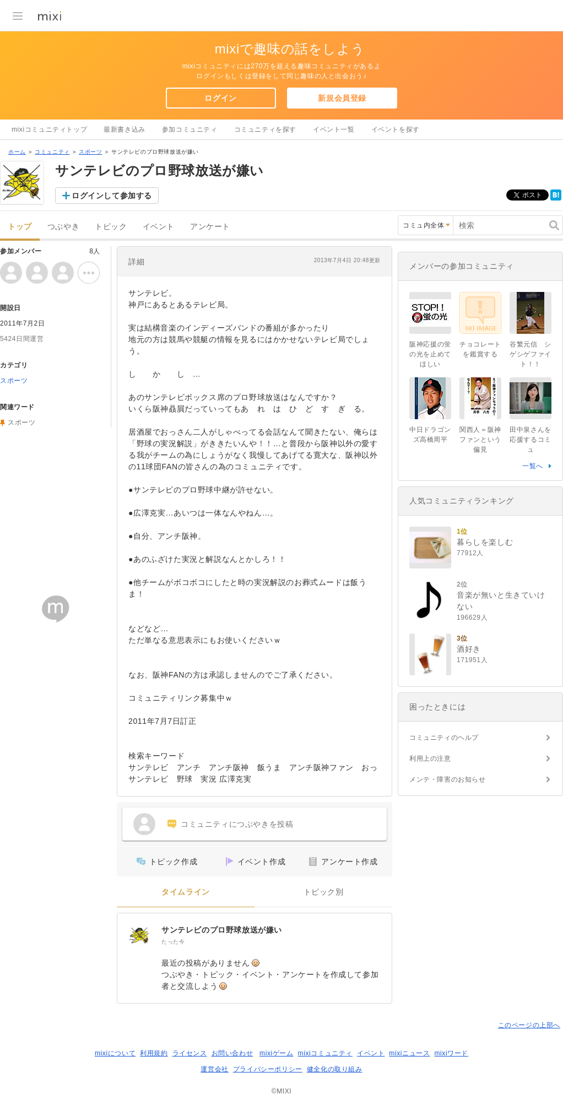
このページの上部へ (529, 1025)
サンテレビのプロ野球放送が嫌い (221, 929)
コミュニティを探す (265, 129)
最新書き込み (124, 129)
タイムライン (185, 892)
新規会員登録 (342, 98)
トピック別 (324, 892)
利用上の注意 (430, 758)
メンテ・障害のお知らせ (447, 779)
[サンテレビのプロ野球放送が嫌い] (139, 935)
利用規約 (153, 1053)
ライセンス (189, 1053)
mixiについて (115, 1053)
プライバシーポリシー (267, 1069)
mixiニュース (409, 1053)
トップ (20, 227)
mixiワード (451, 1053)
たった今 (173, 942)
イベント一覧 (334, 129)
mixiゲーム (276, 1053)
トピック (111, 227)
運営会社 (214, 1069)
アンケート (210, 227)
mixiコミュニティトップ (49, 129)
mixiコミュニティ (325, 1053)
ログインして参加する (112, 195)
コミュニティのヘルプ (444, 737)
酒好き (469, 648)
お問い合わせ (232, 1053)
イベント (159, 227)
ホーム (17, 152)
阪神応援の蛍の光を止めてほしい (430, 354)
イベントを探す (395, 129)
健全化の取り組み (334, 1069)
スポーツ (90, 152)
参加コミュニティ (190, 129)
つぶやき (63, 227)
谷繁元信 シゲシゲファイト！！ (530, 354)
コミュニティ (52, 152)
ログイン (220, 98)
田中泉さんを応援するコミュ (530, 439)
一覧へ (532, 466)
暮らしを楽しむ (485, 542)
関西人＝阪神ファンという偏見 (480, 439)
